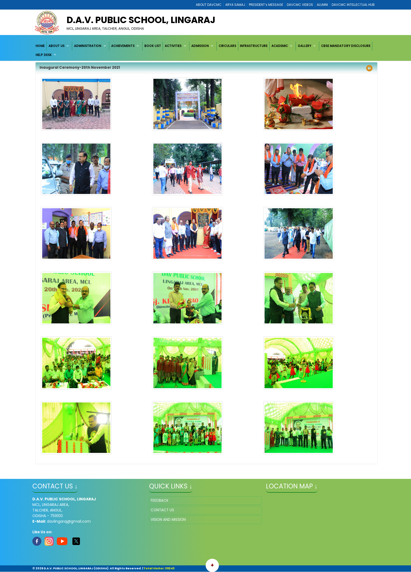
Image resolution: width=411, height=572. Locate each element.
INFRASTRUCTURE (253, 46)
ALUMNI (322, 4)
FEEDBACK (159, 500)
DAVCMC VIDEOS (300, 4)
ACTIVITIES (173, 46)
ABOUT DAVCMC (209, 4)
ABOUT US (56, 46)
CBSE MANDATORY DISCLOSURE (345, 46)
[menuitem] (40, 46)
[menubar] (205, 50)
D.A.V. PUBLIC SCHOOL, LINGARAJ (141, 20)
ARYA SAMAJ (235, 4)
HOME (40, 46)
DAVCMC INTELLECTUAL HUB (353, 4)
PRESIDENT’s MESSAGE (266, 4)
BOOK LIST (152, 46)
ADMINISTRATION (87, 46)
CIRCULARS (227, 46)
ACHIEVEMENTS (123, 46)
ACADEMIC (279, 46)
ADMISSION (200, 46)
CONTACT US (162, 510)
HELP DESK (44, 55)
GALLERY (304, 46)
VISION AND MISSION (168, 519)
